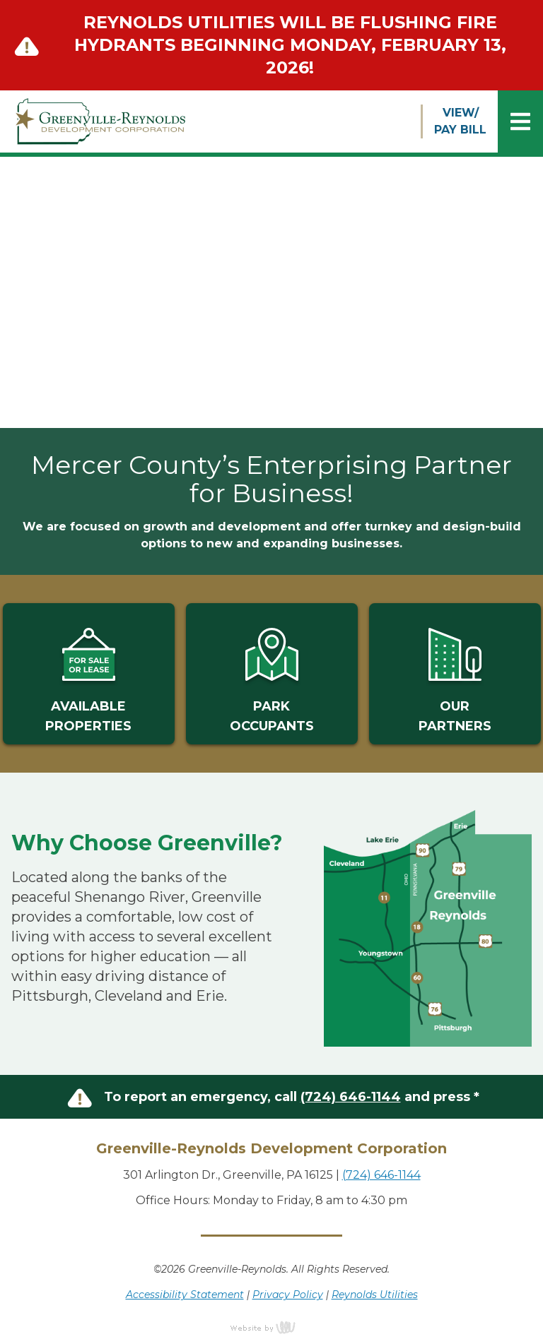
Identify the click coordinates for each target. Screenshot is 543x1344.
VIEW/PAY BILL (460, 121)
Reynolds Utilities (375, 1294)
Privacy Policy (287, 1294)
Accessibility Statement (185, 1294)
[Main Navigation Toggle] (520, 121)
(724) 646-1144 (350, 1097)
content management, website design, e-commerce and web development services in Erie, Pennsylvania (271, 1327)
